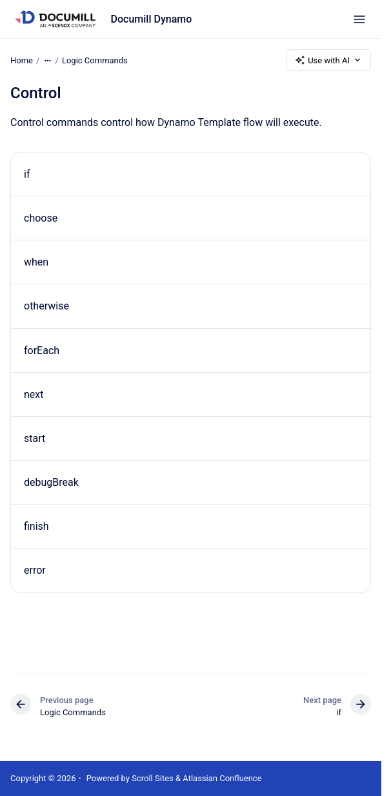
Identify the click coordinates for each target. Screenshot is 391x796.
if (27, 174)
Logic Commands (95, 60)
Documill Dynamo (151, 19)
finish (36, 526)
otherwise (46, 306)
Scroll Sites (153, 778)
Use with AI (329, 60)
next (34, 394)
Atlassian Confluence (222, 778)
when (36, 262)
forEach (41, 350)
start (34, 438)
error (35, 570)
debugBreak (51, 482)
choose (40, 218)
